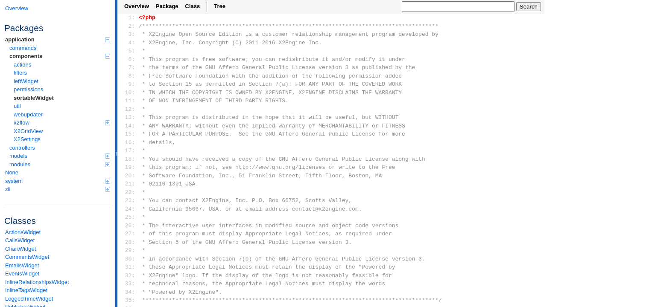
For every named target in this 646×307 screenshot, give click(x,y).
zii (57, 189)
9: (128, 84)
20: (128, 176)
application (57, 39)
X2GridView (28, 131)
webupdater (28, 114)
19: (128, 167)
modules (59, 164)
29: (128, 250)
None (11, 172)
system (57, 181)
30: (128, 259)
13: (128, 117)
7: (128, 67)
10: (128, 92)
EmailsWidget (22, 265)
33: (128, 283)
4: (128, 42)
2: (128, 26)
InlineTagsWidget (26, 290)
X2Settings (27, 139)
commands (23, 48)
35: (128, 300)
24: (128, 209)
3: (128, 34)
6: (128, 59)
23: (128, 200)
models (59, 156)
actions (22, 64)
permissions (28, 89)
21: (128, 184)
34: (128, 292)
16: (128, 142)
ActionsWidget (23, 232)
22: (128, 192)
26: (128, 225)
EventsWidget (22, 273)
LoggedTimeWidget (29, 298)
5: (128, 51)
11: (128, 100)
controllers (22, 148)
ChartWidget (20, 249)
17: (128, 150)
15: (128, 134)
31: (128, 267)
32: (128, 275)
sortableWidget (34, 98)
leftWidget (26, 81)
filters (20, 73)
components (59, 56)
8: (128, 76)
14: (128, 126)
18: (128, 159)
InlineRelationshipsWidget (37, 282)
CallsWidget (20, 240)
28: (128, 242)
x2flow (62, 122)
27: (128, 233)
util (17, 106)
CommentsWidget (27, 257)
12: (128, 109)
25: (128, 217)
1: (128, 17)
